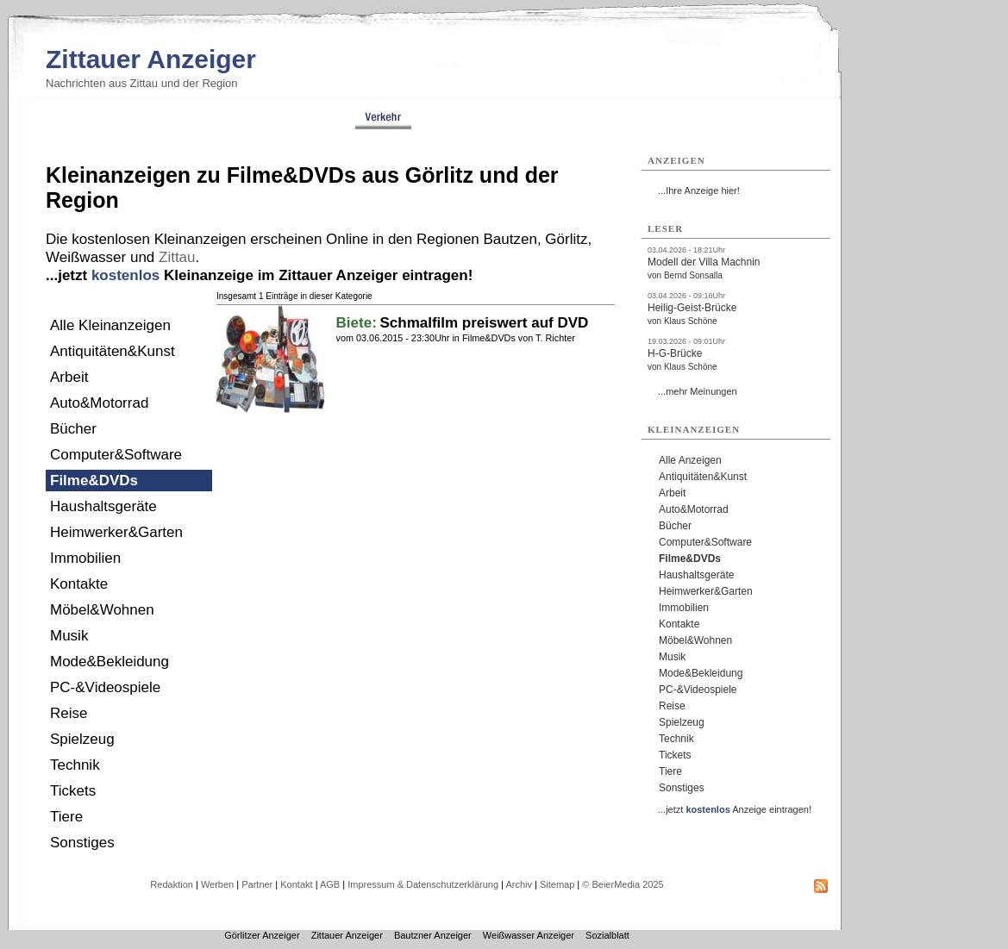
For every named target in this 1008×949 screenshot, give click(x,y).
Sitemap (557, 884)
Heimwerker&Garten (116, 532)
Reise (68, 713)
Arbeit (69, 377)
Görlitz (566, 239)
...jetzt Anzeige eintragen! (734, 809)
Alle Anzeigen (690, 460)
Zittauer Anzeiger (151, 59)
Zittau (177, 257)
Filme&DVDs (94, 480)
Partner (256, 884)
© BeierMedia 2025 (622, 884)
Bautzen (510, 239)
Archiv (518, 884)
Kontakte (79, 584)
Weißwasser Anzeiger (528, 935)
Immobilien (85, 558)
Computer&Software (116, 454)
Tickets (73, 791)
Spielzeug (82, 739)
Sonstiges (82, 842)
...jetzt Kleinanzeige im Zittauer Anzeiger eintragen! (259, 275)
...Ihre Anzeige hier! (699, 190)
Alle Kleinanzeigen (110, 325)
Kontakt (296, 884)
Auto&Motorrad (99, 403)
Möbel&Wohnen (102, 610)
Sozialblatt (607, 935)
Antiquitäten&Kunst (112, 351)
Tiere (66, 817)
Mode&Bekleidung (109, 661)
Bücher (73, 429)
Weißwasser (86, 257)
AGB (330, 884)
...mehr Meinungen (697, 391)
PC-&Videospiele (105, 687)
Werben (217, 884)
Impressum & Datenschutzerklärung (422, 884)
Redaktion (171, 884)
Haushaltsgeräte (103, 506)
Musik (69, 635)
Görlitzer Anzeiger (261, 935)
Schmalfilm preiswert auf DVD (483, 323)
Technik (75, 765)
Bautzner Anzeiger (433, 935)
